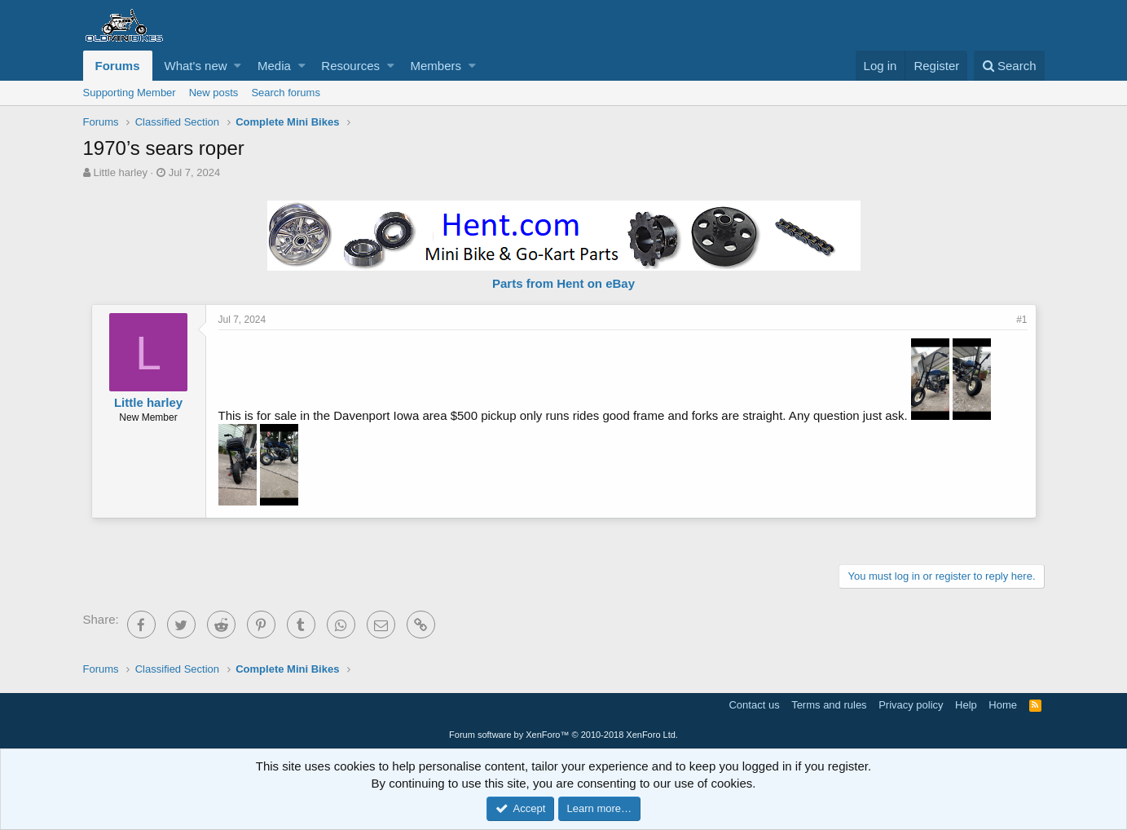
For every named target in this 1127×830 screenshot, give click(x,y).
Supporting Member (129, 92)
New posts (214, 92)
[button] (237, 66)
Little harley (120, 172)
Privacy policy (910, 705)
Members (435, 66)
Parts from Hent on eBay (563, 283)
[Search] (1009, 66)
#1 (1021, 319)
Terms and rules (828, 705)
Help (966, 705)
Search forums (285, 92)
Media (274, 66)
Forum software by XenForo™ (563, 734)
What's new (196, 66)
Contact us (754, 705)
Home (1002, 705)
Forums (117, 66)
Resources (350, 66)
